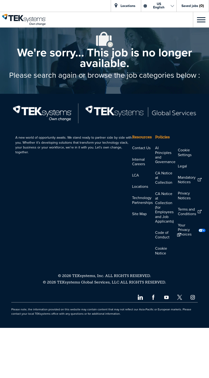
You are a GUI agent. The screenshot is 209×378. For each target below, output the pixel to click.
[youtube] (166, 347)
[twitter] (180, 347)
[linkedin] (140, 347)
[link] (23, 19)
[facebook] (153, 347)
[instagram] (193, 347)
